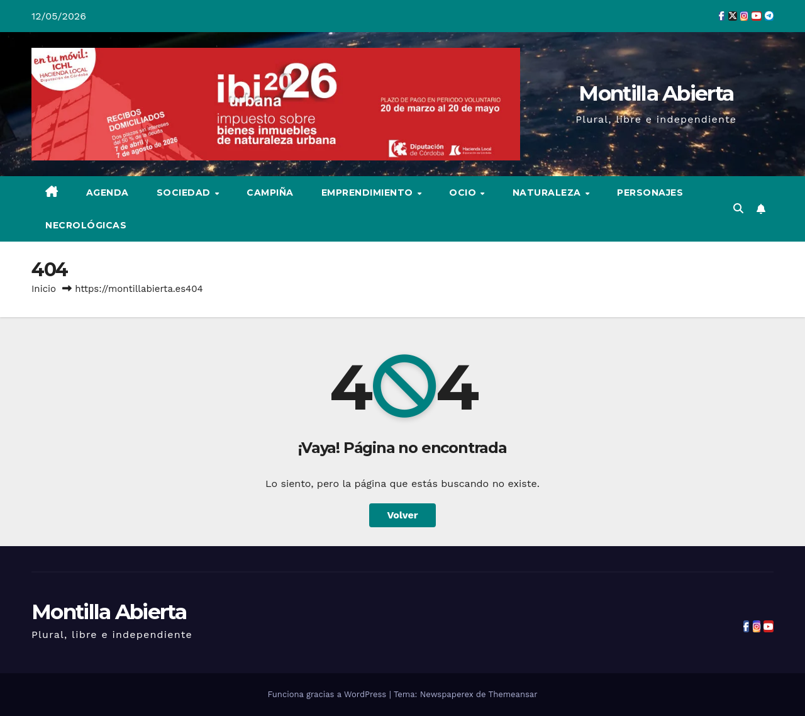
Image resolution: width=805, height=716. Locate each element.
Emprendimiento (368, 192)
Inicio (43, 288)
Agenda (107, 192)
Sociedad (185, 192)
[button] (738, 209)
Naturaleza (548, 192)
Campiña (270, 192)
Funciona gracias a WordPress (328, 694)
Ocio (464, 192)
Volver (402, 515)
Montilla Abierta (656, 93)
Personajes (650, 192)
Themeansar (513, 694)
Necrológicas (85, 225)
